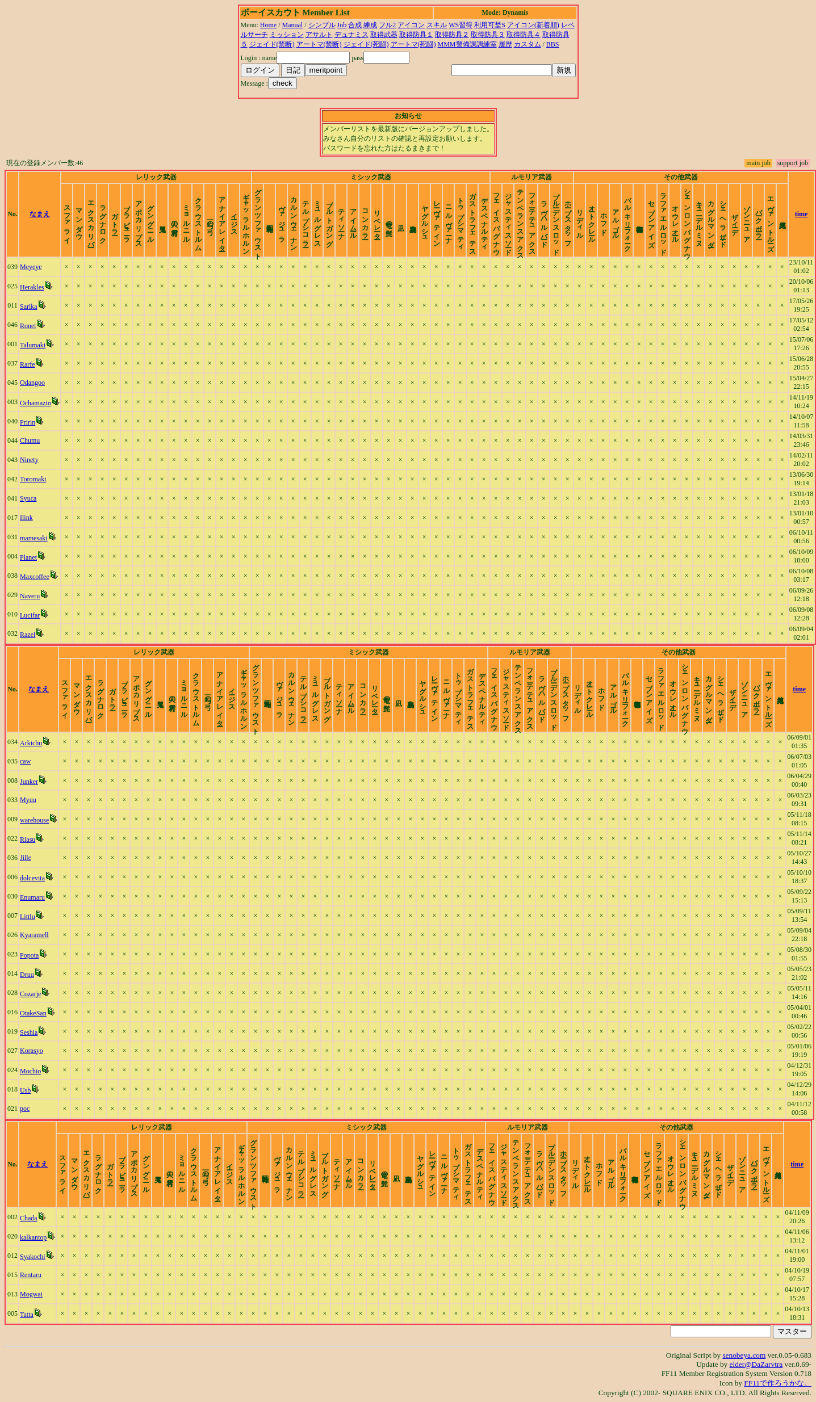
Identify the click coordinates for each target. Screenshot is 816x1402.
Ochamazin (35, 403)
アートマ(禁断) (319, 44)
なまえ (40, 214)
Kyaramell (34, 935)
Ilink (26, 518)
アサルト (319, 35)
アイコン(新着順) (533, 25)
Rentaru (30, 1275)
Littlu (27, 917)
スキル (436, 25)
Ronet (28, 326)
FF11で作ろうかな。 (777, 1383)
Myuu (28, 800)
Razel (27, 635)
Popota (29, 955)
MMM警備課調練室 (467, 44)
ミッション (287, 35)
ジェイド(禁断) (272, 44)
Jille (25, 858)
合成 (355, 25)
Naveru (30, 596)
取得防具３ (488, 35)
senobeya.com (743, 1355)
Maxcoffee (34, 577)
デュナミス (351, 35)
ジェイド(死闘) (366, 44)
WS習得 (460, 25)
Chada (28, 1218)
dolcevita (32, 878)
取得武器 (383, 35)
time (801, 214)
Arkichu (31, 743)
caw (25, 761)
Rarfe (27, 364)
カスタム (527, 44)
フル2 (387, 25)
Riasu (27, 839)
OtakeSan (33, 1013)
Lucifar (30, 615)
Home (268, 25)
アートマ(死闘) (413, 44)
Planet (28, 557)
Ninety (29, 460)
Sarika (28, 306)
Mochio (30, 1071)
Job (342, 25)
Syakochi (32, 1257)
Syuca (28, 498)
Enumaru (32, 897)
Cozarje (30, 994)
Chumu (30, 440)
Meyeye (31, 267)
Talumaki (32, 345)
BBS (552, 44)
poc (25, 1109)
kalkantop (33, 1237)
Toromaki (33, 479)
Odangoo (32, 383)
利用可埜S (489, 25)
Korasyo (31, 1051)
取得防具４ (524, 35)
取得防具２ (452, 35)
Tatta (27, 1315)
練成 (370, 25)
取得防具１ (416, 35)
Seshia (28, 1032)
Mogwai (31, 1294)
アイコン (411, 25)
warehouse (34, 820)
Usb (25, 1090)
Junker (29, 782)
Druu (27, 975)
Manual (292, 25)
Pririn (27, 422)
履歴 (505, 44)
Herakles (32, 287)
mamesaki (34, 538)
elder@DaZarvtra (756, 1364)
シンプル (322, 25)
